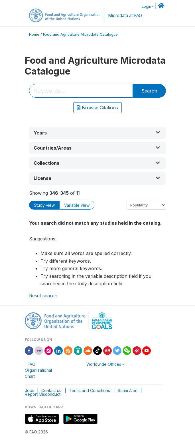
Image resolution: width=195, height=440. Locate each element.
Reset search (43, 295)
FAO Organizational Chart (38, 370)
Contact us (51, 390)
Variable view (77, 205)
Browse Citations (97, 107)
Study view (44, 205)
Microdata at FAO (125, 15)
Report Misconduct (42, 394)
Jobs (29, 390)
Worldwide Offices (103, 364)
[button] (97, 133)
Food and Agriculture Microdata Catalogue (80, 34)
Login (146, 6)
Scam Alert (128, 390)
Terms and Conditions (89, 390)
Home (34, 34)
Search (149, 91)
